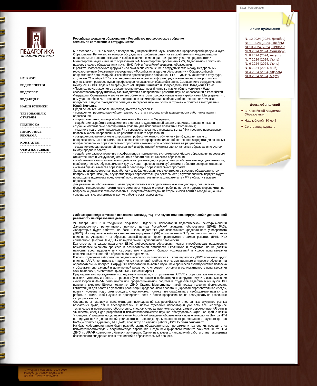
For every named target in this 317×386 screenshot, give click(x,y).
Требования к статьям (33, 115)
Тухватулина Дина (46, 375)
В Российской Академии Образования (263, 112)
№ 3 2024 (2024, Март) (262, 76)
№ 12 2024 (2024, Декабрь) (265, 39)
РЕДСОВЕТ (29, 92)
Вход (243, 7)
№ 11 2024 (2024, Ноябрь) (264, 43)
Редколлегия (32, 85)
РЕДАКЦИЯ (29, 99)
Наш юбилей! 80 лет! (260, 120)
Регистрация (256, 7)
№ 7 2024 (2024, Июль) (262, 59)
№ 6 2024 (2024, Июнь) (262, 63)
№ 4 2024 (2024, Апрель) (263, 72)
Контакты (30, 142)
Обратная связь (34, 149)
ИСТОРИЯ (28, 78)
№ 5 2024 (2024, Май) (261, 68)
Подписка (29, 124)
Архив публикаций (265, 29)
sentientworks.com (51, 372)
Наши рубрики (34, 106)
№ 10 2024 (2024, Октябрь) (265, 47)
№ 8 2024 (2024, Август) (263, 55)
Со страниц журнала (260, 126)
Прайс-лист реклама (31, 133)
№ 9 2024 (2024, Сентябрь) (265, 51)
